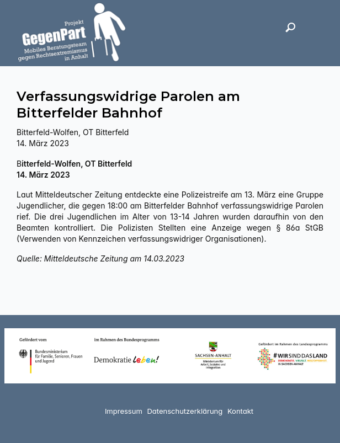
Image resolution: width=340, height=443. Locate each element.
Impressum (123, 411)
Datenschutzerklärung (184, 411)
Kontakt (240, 411)
